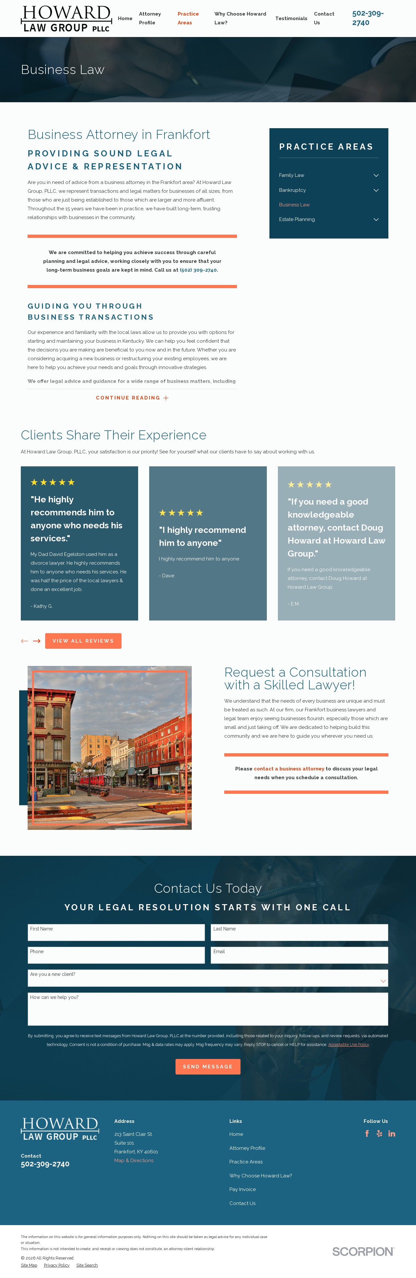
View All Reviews (83, 641)
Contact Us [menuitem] (324, 18)
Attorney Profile (247, 1148)
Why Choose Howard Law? (260, 1176)
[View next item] (37, 641)
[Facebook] (367, 1133)
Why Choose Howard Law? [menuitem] (240, 18)
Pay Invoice (242, 1189)
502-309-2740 (45, 1163)
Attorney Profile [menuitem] (150, 18)
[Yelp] (379, 1133)
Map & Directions (133, 1160)
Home (236, 1134)
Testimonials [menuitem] (291, 18)
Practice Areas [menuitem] (188, 18)
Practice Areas (246, 1162)
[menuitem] (325, 175)
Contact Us (242, 1203)
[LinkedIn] (391, 1133)
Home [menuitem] (125, 18)
